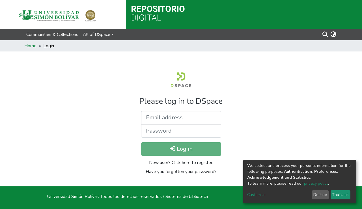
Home (30, 46)
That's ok (340, 194)
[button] (333, 34)
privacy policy (316, 183)
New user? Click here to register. (181, 163)
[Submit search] (325, 34)
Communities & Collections (52, 34)
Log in (181, 149)
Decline (320, 194)
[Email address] (181, 117)
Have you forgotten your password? (181, 172)
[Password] (181, 131)
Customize (256, 194)
